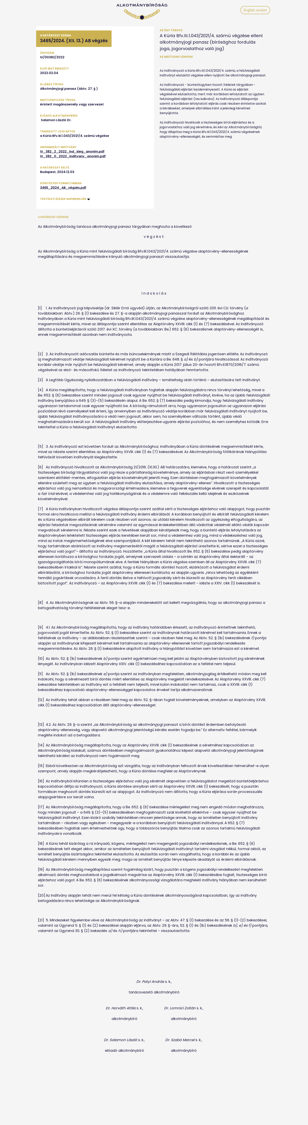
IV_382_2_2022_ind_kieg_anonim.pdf (72, 151)
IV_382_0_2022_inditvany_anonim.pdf (73, 156)
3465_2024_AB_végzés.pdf (63, 187)
